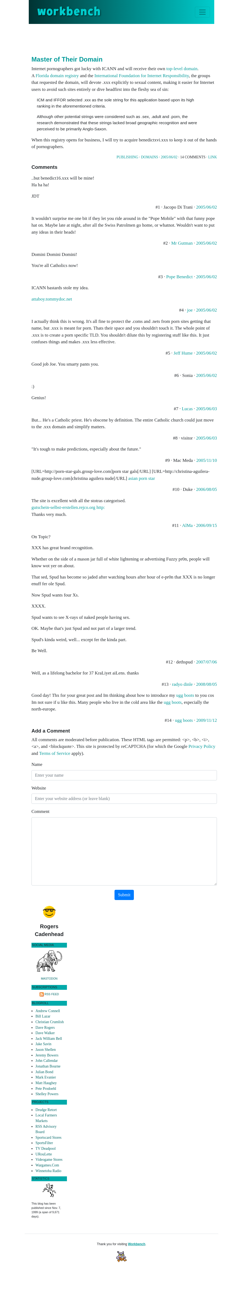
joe (190, 310)
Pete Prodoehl (45, 1089)
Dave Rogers (45, 1028)
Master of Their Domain (66, 59)
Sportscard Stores (48, 1138)
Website (38, 788)
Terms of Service (54, 753)
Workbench (136, 1244)
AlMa (187, 525)
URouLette (43, 1154)
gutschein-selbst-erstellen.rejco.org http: (68, 507)
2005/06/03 (206, 408)
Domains (149, 157)
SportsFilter (44, 1143)
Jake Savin (43, 1044)
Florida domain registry (57, 75)
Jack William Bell (48, 1039)
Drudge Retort (46, 1110)
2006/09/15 (206, 525)
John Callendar (46, 1061)
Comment (40, 811)
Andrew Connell (47, 1011)
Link (212, 157)
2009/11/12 (206, 720)
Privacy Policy (201, 746)
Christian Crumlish (49, 1022)
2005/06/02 (169, 157)
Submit (124, 894)
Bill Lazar (42, 1016)
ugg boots (185, 695)
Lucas (187, 408)
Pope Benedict (179, 276)
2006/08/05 (206, 489)
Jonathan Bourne (47, 1066)
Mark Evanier (45, 1077)
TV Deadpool (45, 1149)
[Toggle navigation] (202, 12)
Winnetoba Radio (48, 1171)
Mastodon (49, 978)
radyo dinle (182, 684)
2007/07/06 (206, 662)
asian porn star (141, 478)
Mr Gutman (182, 243)
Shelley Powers (46, 1094)
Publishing (127, 157)
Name (36, 764)
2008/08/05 (206, 684)
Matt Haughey (46, 1083)
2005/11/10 (206, 460)
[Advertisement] (129, 39)
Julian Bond (44, 1072)
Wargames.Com (47, 1165)
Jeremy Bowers (46, 1055)
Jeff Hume (183, 353)
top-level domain (182, 68)
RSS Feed (52, 994)
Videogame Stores (48, 1160)
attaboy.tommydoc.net (51, 299)
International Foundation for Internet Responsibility (141, 75)
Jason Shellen (45, 1050)
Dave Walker (45, 1033)
